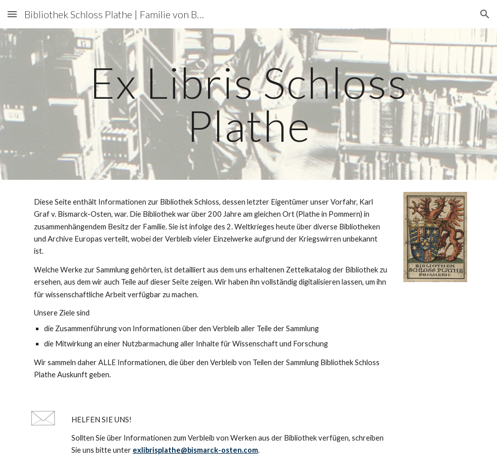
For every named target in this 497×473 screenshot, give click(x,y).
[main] (248, 104)
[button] (12, 14)
